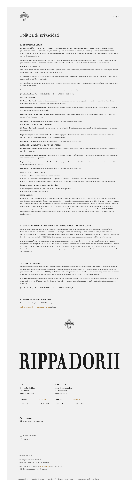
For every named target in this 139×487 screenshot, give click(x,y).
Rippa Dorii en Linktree (33, 419)
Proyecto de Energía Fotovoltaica (88, 474)
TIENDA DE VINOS (29, 432)
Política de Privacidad (27, 307)
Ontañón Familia (44, 462)
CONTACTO (26, 436)
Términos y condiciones (65, 474)
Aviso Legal (22, 474)
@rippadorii (27, 415)
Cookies (50, 474)
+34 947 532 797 (78, 398)
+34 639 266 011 (43, 398)
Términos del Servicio (43, 307)
